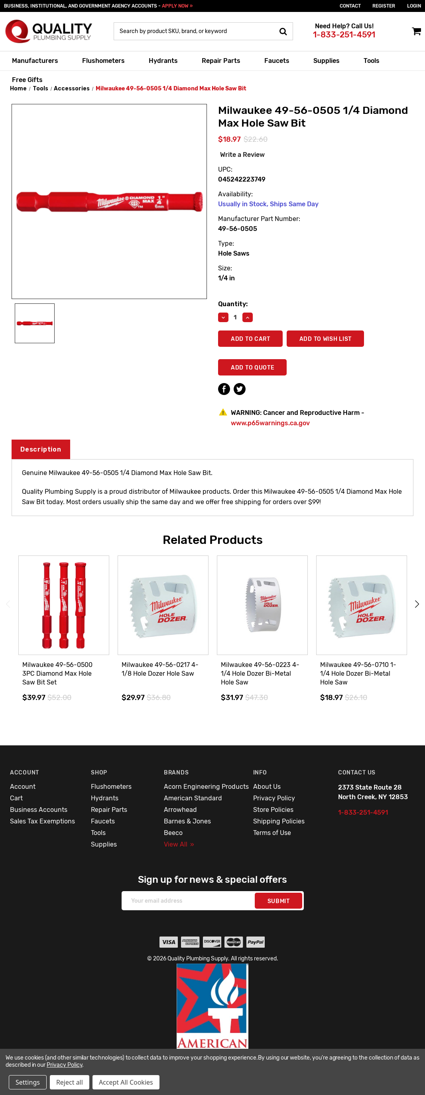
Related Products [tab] (213, 540)
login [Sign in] (414, 6)
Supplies (326, 61)
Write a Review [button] (242, 154)
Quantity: (233, 304)
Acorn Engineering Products (206, 786)
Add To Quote (252, 367)
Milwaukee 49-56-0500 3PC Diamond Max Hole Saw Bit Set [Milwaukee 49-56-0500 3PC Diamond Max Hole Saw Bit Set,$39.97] (57, 673)
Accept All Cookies (126, 1082)
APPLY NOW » (177, 6)
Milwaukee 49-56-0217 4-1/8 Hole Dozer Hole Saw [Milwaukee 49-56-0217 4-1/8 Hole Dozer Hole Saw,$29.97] (160, 669)
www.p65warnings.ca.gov (270, 423)
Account (22, 786)
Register (383, 6)
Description (40, 449)
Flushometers (103, 61)
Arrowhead (180, 809)
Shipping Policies (279, 821)
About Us (267, 786)
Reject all (69, 1082)
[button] (212, 1023)
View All (179, 844)
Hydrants (163, 61)
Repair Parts (221, 61)
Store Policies (273, 809)
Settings (28, 1082)
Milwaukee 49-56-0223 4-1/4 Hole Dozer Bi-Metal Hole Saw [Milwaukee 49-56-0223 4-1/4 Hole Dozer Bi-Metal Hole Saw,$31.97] (260, 673)
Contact (350, 6)
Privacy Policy (274, 798)
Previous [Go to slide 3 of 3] (8, 604)
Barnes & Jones (187, 821)
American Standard (193, 798)
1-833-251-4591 (344, 34)
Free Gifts (27, 80)
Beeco (173, 833)
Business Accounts (38, 809)
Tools (372, 61)
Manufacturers (35, 61)
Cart (16, 798)
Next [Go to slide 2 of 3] (417, 604)
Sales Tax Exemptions (42, 821)
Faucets (276, 61)
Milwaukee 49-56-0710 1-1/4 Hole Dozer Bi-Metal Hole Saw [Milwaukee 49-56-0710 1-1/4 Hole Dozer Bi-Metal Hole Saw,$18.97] (358, 673)
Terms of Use (272, 833)
